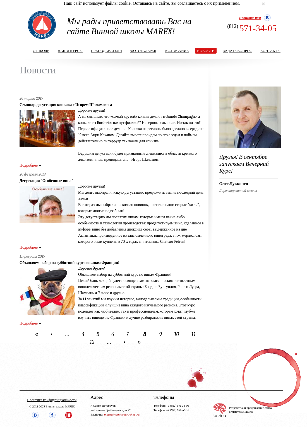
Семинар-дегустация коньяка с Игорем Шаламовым (66, 104)
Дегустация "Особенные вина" (46, 180)
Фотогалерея (143, 51)
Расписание (177, 51)
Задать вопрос (237, 51)
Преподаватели (106, 51)
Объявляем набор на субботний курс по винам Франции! (69, 262)
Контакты (270, 51)
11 (193, 334)
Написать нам (250, 18)
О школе (41, 51)
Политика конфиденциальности (51, 400)
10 (176, 334)
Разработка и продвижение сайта (250, 408)
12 (92, 342)
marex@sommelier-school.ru (122, 414)
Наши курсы (70, 51)
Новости (206, 51)
